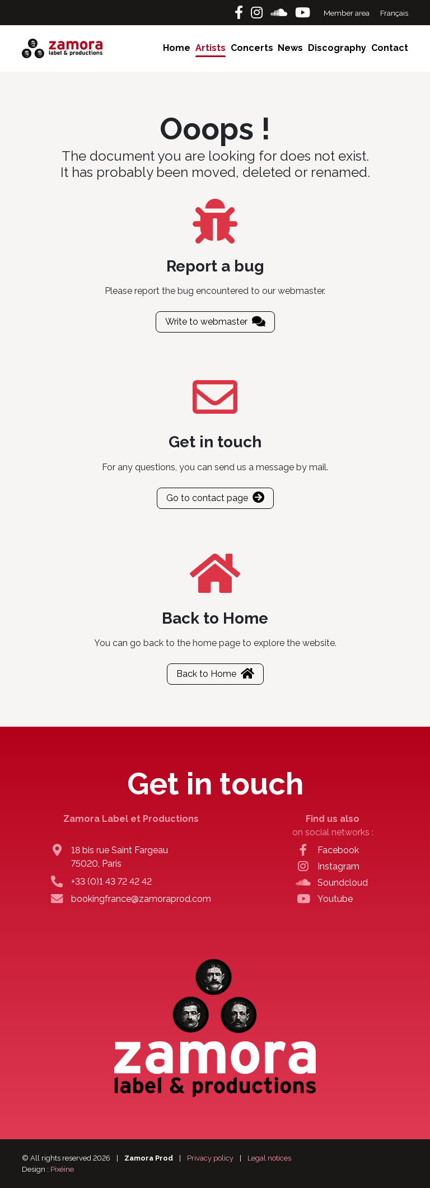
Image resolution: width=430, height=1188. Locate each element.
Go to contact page (215, 498)
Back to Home (215, 673)
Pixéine (62, 1169)
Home (176, 48)
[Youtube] (302, 12)
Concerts (252, 48)
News (290, 48)
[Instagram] (258, 12)
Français (394, 12)
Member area (347, 12)
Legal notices (269, 1158)
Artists (210, 48)
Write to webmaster (215, 321)
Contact (389, 48)
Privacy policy (210, 1158)
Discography (337, 48)
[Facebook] (240, 12)
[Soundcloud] (280, 12)
